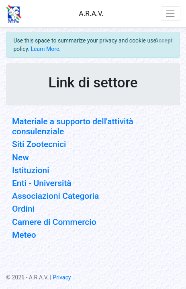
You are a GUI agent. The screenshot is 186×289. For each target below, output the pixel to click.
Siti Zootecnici (39, 144)
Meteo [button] (24, 235)
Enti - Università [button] (42, 183)
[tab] (93, 158)
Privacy (62, 277)
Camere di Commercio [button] (54, 222)
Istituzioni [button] (30, 170)
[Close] (164, 40)
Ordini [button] (23, 209)
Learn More (45, 49)
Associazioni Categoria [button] (55, 196)
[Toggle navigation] (170, 13)
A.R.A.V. (91, 14)
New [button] (20, 157)
